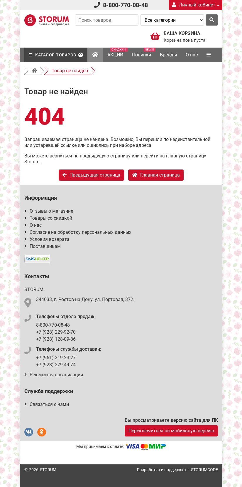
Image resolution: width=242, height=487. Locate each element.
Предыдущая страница (91, 175)
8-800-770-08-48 (125, 5)
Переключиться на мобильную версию (171, 431)
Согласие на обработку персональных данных (77, 232)
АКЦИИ (117, 53)
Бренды (168, 55)
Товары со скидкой (48, 218)
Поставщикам (42, 246)
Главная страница (156, 175)
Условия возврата (47, 239)
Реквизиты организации (53, 374)
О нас (192, 55)
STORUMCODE (204, 469)
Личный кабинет (195, 5)
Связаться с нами (46, 404)
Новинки (143, 53)
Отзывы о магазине (48, 211)
